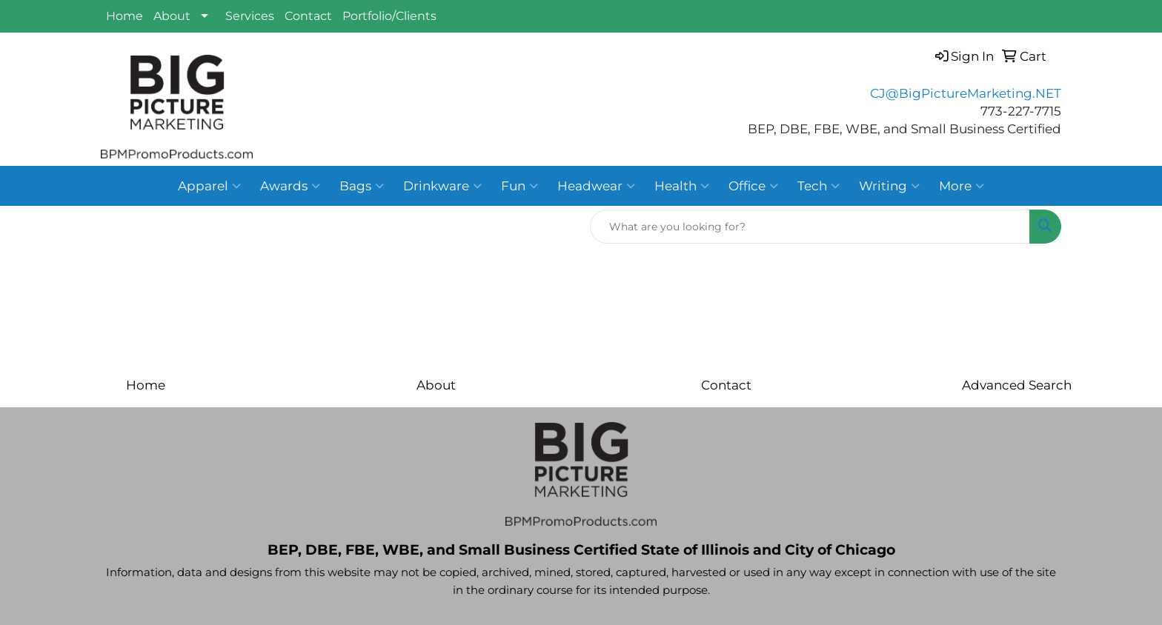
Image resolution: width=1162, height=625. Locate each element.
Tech (818, 186)
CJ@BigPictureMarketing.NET (965, 93)
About (171, 16)
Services (249, 16)
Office (753, 186)
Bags (361, 186)
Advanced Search (1017, 384)
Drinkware (442, 186)
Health (681, 186)
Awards (290, 186)
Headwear (596, 186)
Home (124, 16)
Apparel (209, 186)
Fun (519, 186)
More (961, 186)
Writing (889, 186)
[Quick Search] (810, 227)
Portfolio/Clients (389, 16)
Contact (308, 16)
